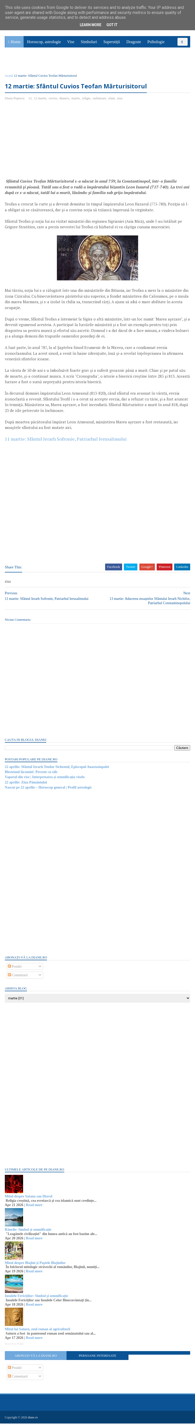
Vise (70, 43)
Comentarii (18, 977)
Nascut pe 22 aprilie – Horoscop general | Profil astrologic (48, 789)
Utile (32, 62)
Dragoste (133, 43)
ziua (120, 100)
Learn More (90, 25)
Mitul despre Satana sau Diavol (29, 1198)
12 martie (40, 100)
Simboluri (89, 43)
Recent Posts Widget (14, 1345)
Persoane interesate (97, 1357)
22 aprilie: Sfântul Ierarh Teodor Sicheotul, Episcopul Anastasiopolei (57, 768)
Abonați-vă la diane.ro (36, 1357)
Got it (111, 25)
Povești (177, 51)
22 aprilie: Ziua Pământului (26, 784)
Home (16, 43)
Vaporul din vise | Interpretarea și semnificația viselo (45, 779)
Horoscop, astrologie (44, 43)
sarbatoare (99, 100)
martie (76, 100)
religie (86, 100)
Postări (15, 968)
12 (30, 100)
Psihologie (156, 43)
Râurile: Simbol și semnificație (28, 1231)
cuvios (53, 100)
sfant (112, 100)
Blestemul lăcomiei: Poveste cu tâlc (31, 774)
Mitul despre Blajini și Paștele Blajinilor (35, 1264)
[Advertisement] (47, 143)
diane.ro (33, 1419)
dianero (65, 100)
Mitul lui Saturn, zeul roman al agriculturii (38, 1331)
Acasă (9, 77)
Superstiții (111, 43)
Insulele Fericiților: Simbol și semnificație (36, 1298)
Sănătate (15, 62)
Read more (34, 1206)
